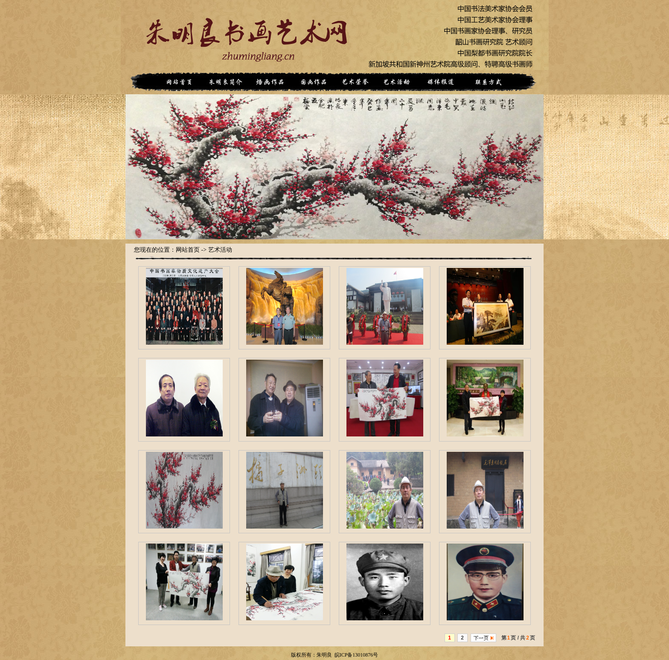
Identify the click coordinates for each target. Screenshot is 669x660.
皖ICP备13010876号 (356, 655)
